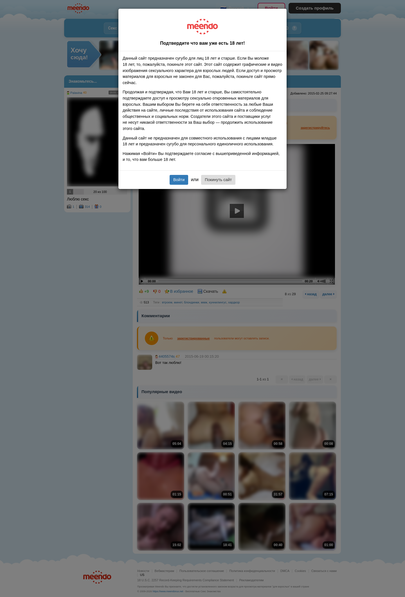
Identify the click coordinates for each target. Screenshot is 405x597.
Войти (178, 179)
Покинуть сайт (218, 179)
